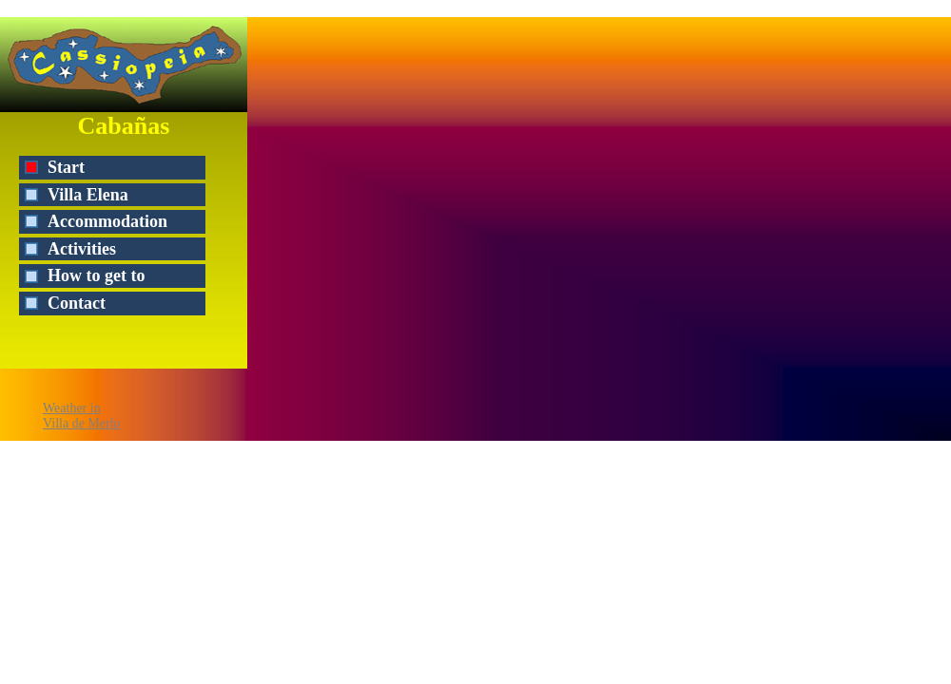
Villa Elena (88, 194)
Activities (82, 248)
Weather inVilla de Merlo (82, 415)
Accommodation (107, 221)
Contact (77, 303)
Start (66, 167)
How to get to (96, 275)
